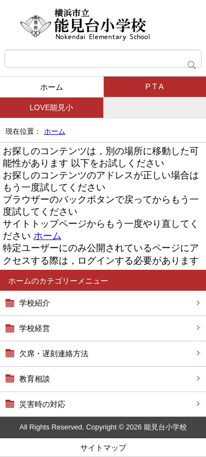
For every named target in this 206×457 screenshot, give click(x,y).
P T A (155, 86)
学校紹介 (34, 302)
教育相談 (34, 378)
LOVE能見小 (51, 107)
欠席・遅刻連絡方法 (53, 353)
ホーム (51, 87)
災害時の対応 (42, 404)
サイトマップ (103, 447)
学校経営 (34, 328)
